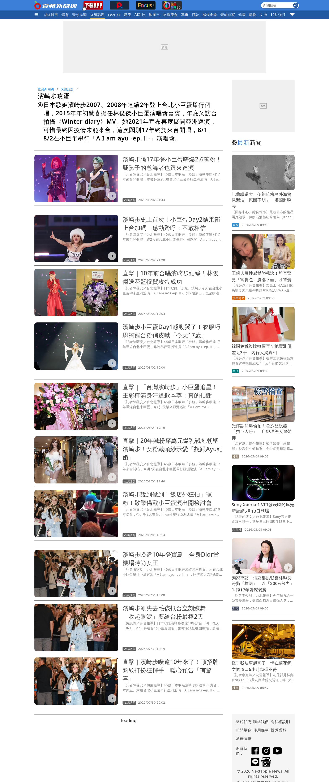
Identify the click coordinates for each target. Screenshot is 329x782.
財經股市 (50, 14)
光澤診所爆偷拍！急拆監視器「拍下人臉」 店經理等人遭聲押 (262, 432)
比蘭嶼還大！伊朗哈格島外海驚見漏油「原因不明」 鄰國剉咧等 (262, 200)
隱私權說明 (279, 721)
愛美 (127, 14)
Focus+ (114, 14)
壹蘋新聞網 (46, 89)
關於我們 (243, 721)
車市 (184, 14)
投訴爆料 (278, 730)
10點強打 (277, 14)
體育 (65, 14)
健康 (242, 14)
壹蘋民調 (79, 14)
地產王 (154, 14)
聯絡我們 (261, 721)
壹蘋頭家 (227, 14)
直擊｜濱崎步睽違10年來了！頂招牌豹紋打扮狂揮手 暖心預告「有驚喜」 (171, 670)
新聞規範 (243, 730)
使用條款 (261, 730)
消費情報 (243, 738)
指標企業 (209, 14)
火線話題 (97, 14)
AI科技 (140, 14)
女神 (263, 14)
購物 (252, 14)
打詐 (195, 14)
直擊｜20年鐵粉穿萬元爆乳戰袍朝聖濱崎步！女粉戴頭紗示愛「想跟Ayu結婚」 (173, 448)
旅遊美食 (170, 14)
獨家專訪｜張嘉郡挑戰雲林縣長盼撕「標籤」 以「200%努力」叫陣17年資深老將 (263, 584)
